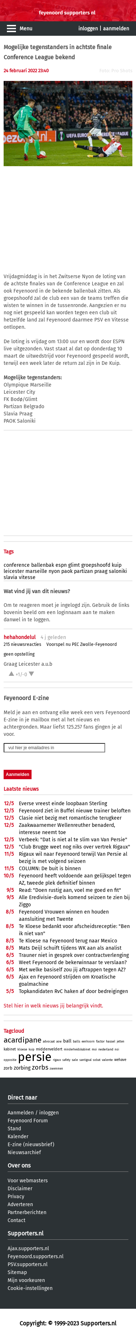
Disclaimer (20, 1189)
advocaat (49, 1041)
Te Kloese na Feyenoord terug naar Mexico (68, 941)
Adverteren (20, 1204)
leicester (14, 571)
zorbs (40, 1067)
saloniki (118, 571)
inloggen (88, 29)
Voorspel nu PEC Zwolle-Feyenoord (81, 644)
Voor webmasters (28, 1181)
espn (61, 565)
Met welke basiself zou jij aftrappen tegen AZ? (72, 970)
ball (67, 1041)
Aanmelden (21, 1113)
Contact (16, 1220)
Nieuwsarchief (24, 1152)
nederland (105, 1049)
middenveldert (49, 1049)
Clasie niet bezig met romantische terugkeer (70, 818)
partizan (83, 571)
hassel (110, 1041)
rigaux (57, 1060)
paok (67, 571)
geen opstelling (19, 654)
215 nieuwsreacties (22, 644)
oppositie (10, 1060)
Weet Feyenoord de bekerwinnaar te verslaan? (73, 962)
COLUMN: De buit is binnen (50, 869)
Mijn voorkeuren (26, 1280)
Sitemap (17, 1272)
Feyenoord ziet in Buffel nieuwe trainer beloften (75, 811)
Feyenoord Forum (28, 1121)
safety (66, 1060)
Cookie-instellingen (30, 1288)
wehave (120, 1060)
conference (17, 565)
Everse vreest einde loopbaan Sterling (63, 803)
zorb (8, 1068)
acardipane (22, 1040)
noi (117, 1049)
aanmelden (116, 29)
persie (34, 1057)
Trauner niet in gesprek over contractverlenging (74, 955)
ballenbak (42, 565)
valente (107, 1060)
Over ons (19, 1165)
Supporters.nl (26, 1233)
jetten (120, 1041)
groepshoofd (95, 565)
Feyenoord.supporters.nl (35, 1256)
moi (94, 1049)
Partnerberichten (27, 1212)
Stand (14, 1129)
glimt (74, 565)
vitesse (27, 577)
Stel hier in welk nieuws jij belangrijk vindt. (53, 1006)
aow (59, 1041)
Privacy (16, 1197)
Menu (26, 29)
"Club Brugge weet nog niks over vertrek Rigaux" (74, 847)
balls (76, 1041)
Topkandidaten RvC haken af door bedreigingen (73, 991)
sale (75, 1060)
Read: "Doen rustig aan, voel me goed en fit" (70, 890)
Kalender (18, 1137)
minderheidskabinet (77, 1049)
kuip (116, 565)
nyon (54, 571)
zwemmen (56, 1068)
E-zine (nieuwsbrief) (31, 1144)
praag (100, 571)
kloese (22, 1049)
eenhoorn (88, 1041)
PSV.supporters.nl (28, 1264)
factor (100, 1041)
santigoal (85, 1060)
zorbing (22, 1068)
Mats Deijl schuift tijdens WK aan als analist (70, 948)
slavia (10, 577)
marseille (36, 571)
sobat (96, 1060)
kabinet (10, 1049)
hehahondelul (20, 637)
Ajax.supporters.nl (28, 1249)
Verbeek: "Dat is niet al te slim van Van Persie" (73, 840)
